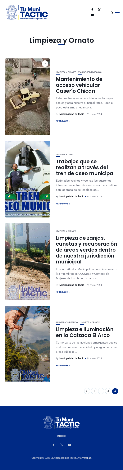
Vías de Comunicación (90, 72)
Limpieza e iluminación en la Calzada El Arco (84, 332)
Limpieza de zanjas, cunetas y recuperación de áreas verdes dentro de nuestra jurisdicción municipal (86, 250)
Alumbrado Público (67, 323)
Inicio (61, 436)
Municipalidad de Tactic (71, 114)
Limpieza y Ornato (66, 72)
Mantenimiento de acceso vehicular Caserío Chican (79, 85)
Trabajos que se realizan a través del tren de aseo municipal (85, 167)
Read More (62, 121)
